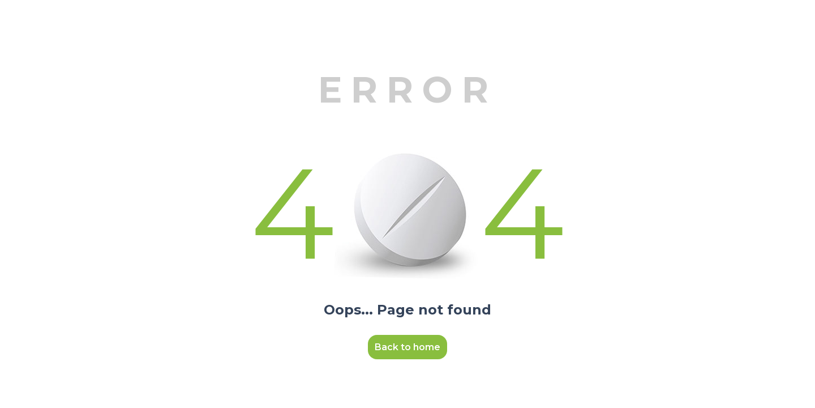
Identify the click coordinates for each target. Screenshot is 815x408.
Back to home (407, 347)
